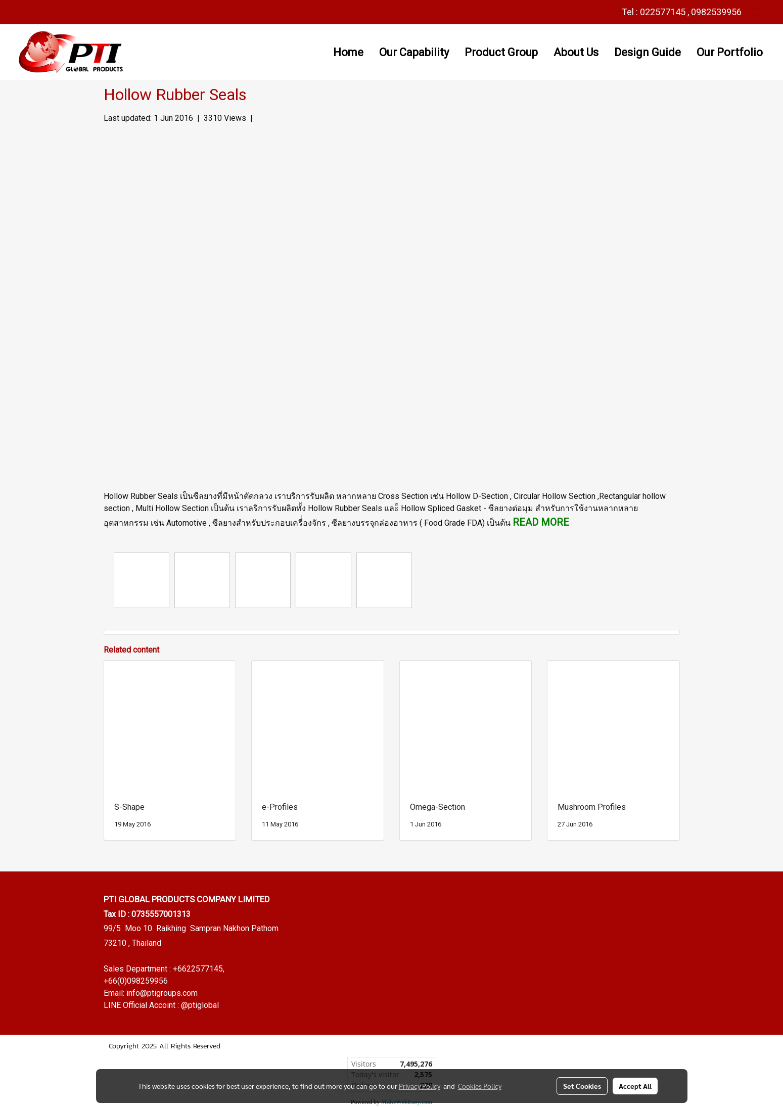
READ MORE (541, 522)
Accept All (635, 1085)
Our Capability (414, 52)
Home (348, 52)
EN (760, 12)
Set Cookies (582, 1085)
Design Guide (647, 52)
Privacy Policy (419, 1085)
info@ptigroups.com (162, 993)
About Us (576, 52)
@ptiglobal (200, 1005)
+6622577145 (198, 969)
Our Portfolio (730, 52)
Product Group (501, 52)
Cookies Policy (479, 1085)
